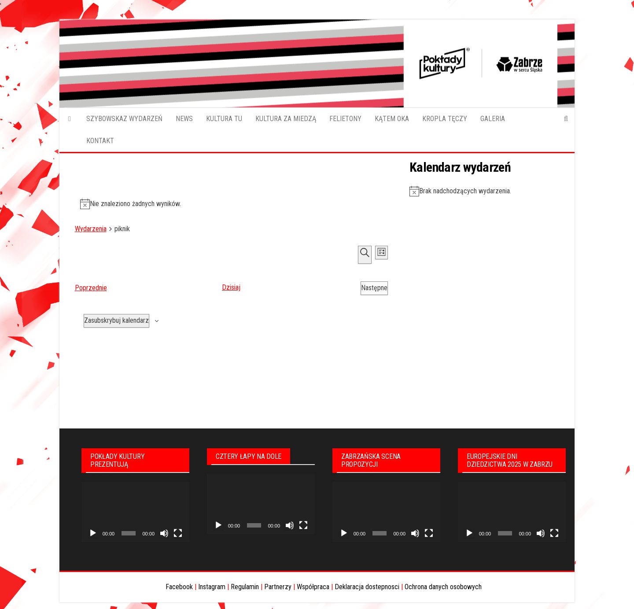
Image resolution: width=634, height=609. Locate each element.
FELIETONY (345, 118)
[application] (135, 512)
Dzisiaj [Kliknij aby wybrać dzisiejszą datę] (231, 287)
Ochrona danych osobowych (443, 587)
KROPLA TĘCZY (444, 118)
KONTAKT (100, 141)
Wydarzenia (91, 229)
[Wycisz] (164, 533)
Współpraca (313, 587)
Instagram (211, 587)
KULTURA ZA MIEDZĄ (285, 118)
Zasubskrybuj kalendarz (116, 320)
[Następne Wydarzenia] (374, 288)
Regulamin (245, 587)
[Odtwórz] (92, 533)
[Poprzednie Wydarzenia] (91, 288)
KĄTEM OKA (392, 118)
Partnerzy (277, 587)
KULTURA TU (224, 118)
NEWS (184, 118)
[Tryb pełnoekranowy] (177, 533)
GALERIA (492, 118)
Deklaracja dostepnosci (367, 587)
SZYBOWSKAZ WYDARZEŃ (124, 118)
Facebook (179, 587)
